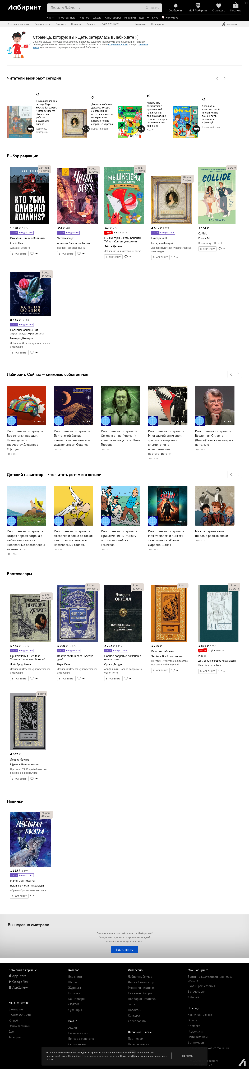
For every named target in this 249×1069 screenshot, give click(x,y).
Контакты (140, 24)
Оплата (192, 1020)
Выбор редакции (22, 155)
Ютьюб (13, 1020)
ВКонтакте (16, 1009)
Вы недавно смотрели (28, 924)
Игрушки (130, 17)
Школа (97, 17)
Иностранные (66, 17)
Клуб (155, 17)
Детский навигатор (141, 982)
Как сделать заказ (200, 1015)
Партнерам (135, 1039)
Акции (72, 1027)
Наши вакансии (138, 1044)
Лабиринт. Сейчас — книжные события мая (47, 374)
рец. (44, 167)
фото (44, 170)
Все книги (75, 977)
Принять (187, 1055)
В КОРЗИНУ (19, 253)
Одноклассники (19, 1026)
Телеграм (15, 1037)
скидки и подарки (117, 44)
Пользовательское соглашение (209, 1048)
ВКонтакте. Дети (20, 1015)
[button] (217, 78)
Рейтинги (61, 24)
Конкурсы (134, 1015)
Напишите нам (198, 1037)
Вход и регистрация (201, 986)
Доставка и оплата (19, 24)
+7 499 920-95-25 (109, 24)
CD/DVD (73, 1004)
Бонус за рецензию (81, 1039)
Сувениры (75, 1010)
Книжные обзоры (140, 993)
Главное (84, 17)
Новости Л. (135, 1010)
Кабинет (193, 997)
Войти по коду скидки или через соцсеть (210, 978)
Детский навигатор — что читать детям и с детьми (54, 474)
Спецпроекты (137, 1021)
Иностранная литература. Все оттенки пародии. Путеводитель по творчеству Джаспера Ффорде (25, 440)
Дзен (12, 1031)
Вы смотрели (196, 991)
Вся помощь (196, 1042)
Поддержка (157, 24)
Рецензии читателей (141, 988)
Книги (50, 17)
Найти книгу (124, 950)
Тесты (132, 1004)
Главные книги (78, 1033)
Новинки (15, 801)
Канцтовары (113, 17)
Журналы (74, 988)
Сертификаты (42, 24)
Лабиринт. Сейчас (140, 977)
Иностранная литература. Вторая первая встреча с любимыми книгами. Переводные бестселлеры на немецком (26, 540)
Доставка (194, 1026)
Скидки (90, 24)
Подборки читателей (142, 999)
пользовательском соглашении (101, 1056)
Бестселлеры (19, 573)
